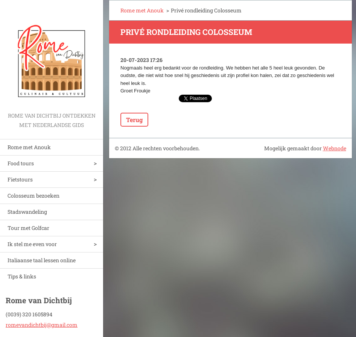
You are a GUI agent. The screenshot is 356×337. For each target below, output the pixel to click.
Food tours (21, 163)
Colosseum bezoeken (33, 195)
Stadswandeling (27, 211)
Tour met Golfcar (28, 227)
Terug (134, 120)
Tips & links (22, 276)
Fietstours (20, 179)
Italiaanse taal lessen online (42, 260)
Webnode (334, 148)
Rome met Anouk (29, 147)
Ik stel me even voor (32, 244)
